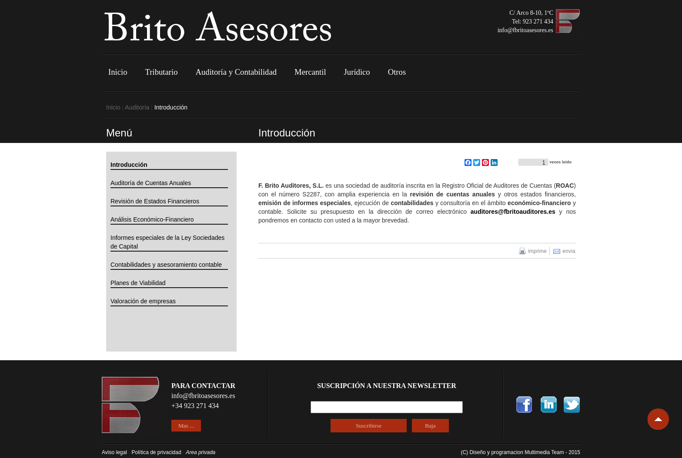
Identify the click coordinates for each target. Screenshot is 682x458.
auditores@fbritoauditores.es (513, 211)
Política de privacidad (156, 452)
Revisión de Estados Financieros (154, 201)
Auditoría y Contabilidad (236, 71)
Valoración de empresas (143, 301)
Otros (397, 71)
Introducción (128, 164)
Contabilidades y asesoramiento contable (166, 264)
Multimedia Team (545, 452)
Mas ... (186, 425)
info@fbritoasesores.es (525, 30)
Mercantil (310, 71)
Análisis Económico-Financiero (152, 219)
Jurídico (357, 71)
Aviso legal (114, 452)
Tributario (161, 71)
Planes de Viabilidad (138, 282)
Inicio (117, 71)
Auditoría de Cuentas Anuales (150, 182)
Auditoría (137, 107)
